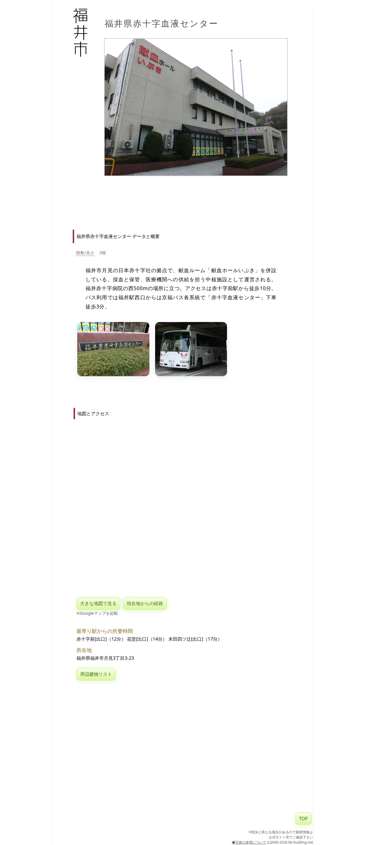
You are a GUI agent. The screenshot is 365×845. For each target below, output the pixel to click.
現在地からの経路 (145, 603)
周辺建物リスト (96, 674)
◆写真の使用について (249, 842)
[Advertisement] (191, 200)
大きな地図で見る (98, 603)
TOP (303, 818)
